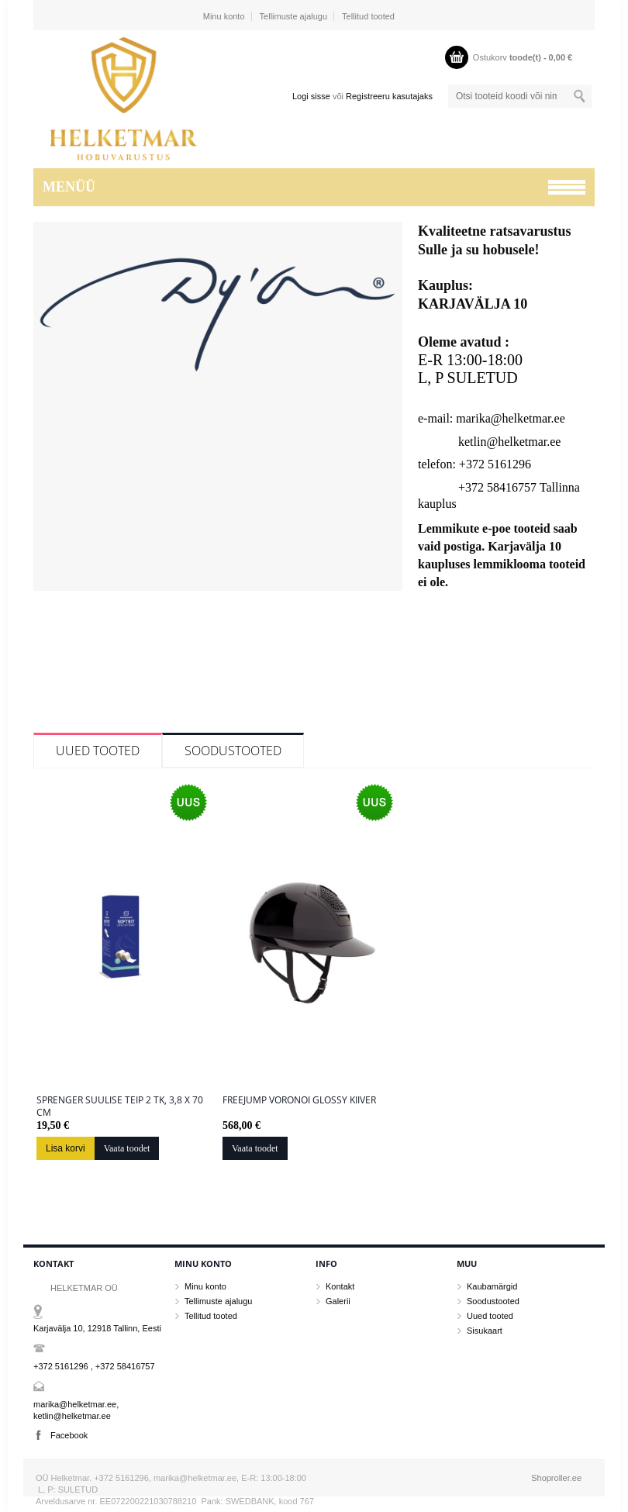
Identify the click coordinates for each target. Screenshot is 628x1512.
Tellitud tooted (368, 16)
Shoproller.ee (556, 1478)
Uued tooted (98, 750)
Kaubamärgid (492, 1286)
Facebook (69, 1435)
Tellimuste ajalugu (293, 16)
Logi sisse (311, 96)
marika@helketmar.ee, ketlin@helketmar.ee (76, 1410)
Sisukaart (484, 1330)
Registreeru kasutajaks (389, 96)
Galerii (338, 1301)
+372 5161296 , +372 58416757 (94, 1366)
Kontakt (340, 1286)
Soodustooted (233, 750)
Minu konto (224, 16)
